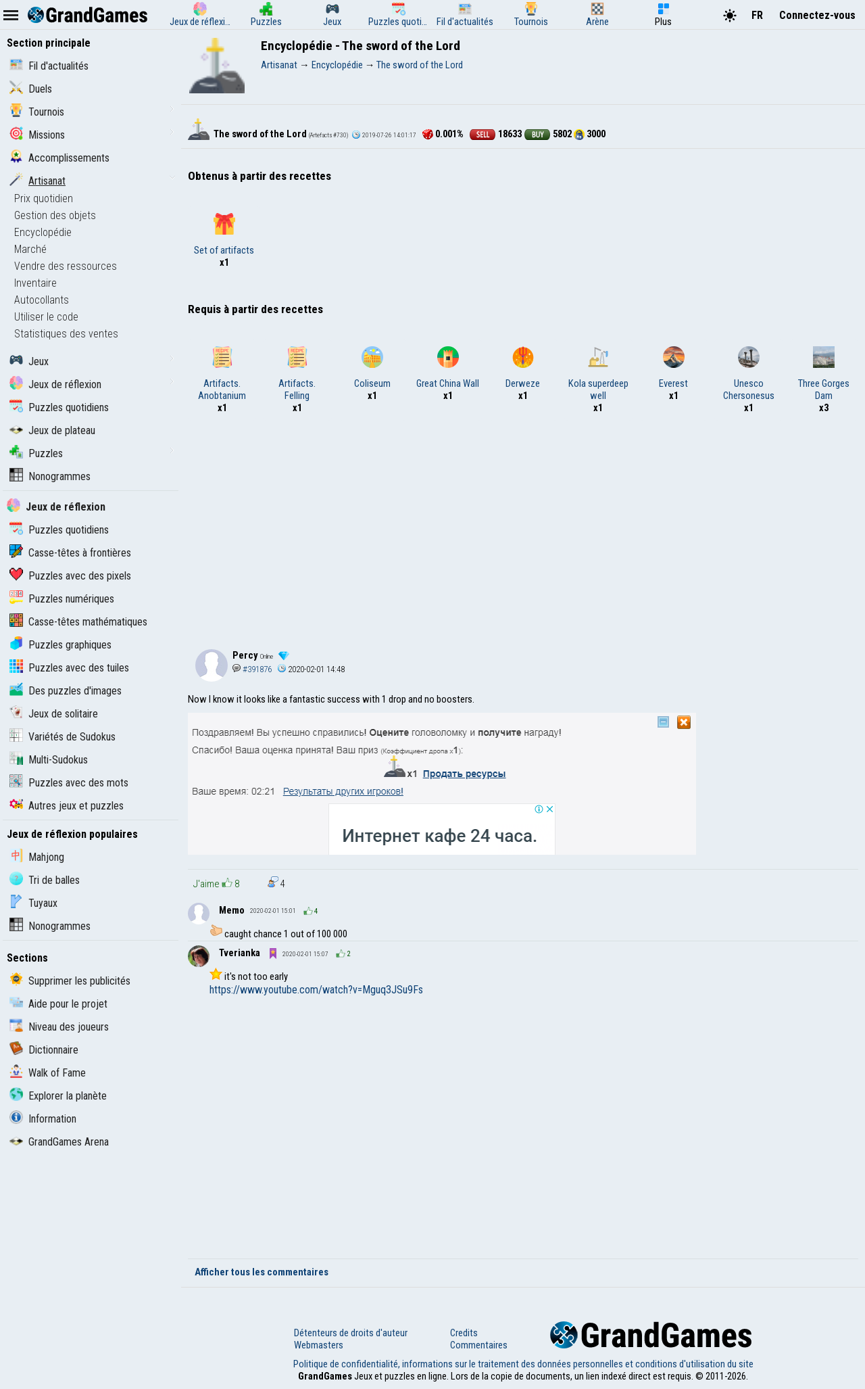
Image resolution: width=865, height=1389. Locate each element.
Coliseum (372, 368)
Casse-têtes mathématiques (78, 621)
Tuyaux (33, 903)
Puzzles (36, 453)
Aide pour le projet (58, 1003)
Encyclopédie (43, 232)
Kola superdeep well (598, 374)
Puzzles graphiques (60, 644)
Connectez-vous (817, 15)
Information (42, 1118)
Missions (37, 134)
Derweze (522, 368)
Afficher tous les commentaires (261, 1272)
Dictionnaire (43, 1049)
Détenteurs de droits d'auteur (350, 1333)
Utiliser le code (46, 316)
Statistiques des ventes (66, 333)
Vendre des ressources (65, 266)
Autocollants (41, 299)
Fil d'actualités (49, 66)
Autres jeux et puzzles (66, 805)
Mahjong (36, 857)
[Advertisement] (523, 528)
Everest (673, 368)
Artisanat (37, 180)
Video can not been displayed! (533, 1126)
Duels (30, 89)
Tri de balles (44, 880)
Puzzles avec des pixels (70, 575)
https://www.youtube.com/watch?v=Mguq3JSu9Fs (316, 989)
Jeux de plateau (52, 430)
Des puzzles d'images (65, 690)
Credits (464, 1333)
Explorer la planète (58, 1095)
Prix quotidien (43, 198)
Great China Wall (447, 368)
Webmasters (318, 1345)
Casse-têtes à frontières (70, 552)
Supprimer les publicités (69, 980)
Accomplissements (59, 157)
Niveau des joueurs (59, 1026)
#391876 (252, 669)
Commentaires (479, 1345)
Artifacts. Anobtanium (222, 374)
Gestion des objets (55, 215)
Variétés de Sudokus (62, 736)
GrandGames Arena (59, 1141)
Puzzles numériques (61, 598)
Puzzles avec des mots (68, 782)
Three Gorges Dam (823, 374)
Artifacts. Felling (297, 374)
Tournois (36, 111)
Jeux (29, 361)
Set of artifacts (224, 234)
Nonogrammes (50, 476)
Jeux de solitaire (53, 713)
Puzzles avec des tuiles (69, 667)
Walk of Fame (47, 1072)
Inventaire (35, 283)
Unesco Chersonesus (748, 374)
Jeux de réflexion (55, 384)
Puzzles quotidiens (59, 407)
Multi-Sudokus (48, 759)
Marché (30, 249)
